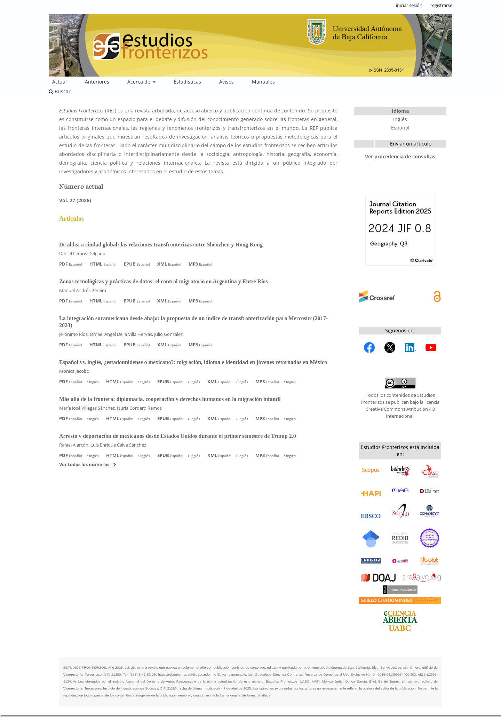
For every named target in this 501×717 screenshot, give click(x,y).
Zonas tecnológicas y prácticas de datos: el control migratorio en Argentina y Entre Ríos (163, 281)
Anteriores (97, 81)
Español (400, 127)
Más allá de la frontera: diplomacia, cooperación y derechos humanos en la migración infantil (170, 399)
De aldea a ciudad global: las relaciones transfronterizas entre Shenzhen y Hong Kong (161, 244)
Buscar (60, 91)
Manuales (263, 81)
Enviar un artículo (410, 143)
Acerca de (139, 81)
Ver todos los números (84, 464)
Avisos (226, 81)
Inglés (400, 119)
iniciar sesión (409, 5)
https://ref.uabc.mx (172, 674)
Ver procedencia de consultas (400, 156)
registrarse (441, 5)
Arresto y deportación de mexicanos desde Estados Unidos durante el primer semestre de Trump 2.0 (177, 436)
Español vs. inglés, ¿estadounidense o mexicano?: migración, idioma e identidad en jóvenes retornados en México (193, 362)
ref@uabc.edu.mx (201, 674)
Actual (59, 81)
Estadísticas (187, 81)
